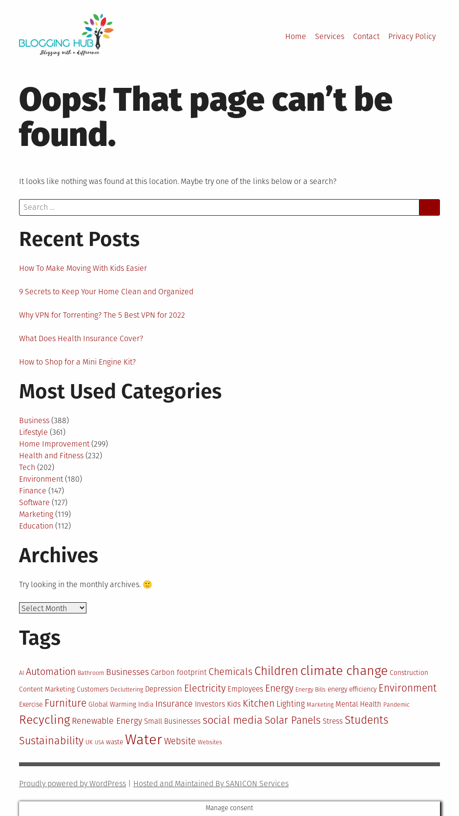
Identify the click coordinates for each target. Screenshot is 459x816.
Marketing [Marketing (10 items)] (320, 704)
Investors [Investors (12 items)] (210, 704)
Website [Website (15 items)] (180, 741)
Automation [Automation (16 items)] (51, 671)
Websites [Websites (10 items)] (210, 742)
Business (34, 420)
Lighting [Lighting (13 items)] (290, 704)
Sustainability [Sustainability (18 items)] (51, 740)
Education (36, 525)
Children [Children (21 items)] (276, 671)
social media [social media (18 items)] (233, 720)
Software (34, 502)
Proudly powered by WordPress (72, 783)
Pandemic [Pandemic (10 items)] (396, 704)
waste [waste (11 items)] (114, 742)
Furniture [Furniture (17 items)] (65, 703)
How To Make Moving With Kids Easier (83, 268)
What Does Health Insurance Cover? (81, 338)
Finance (32, 490)
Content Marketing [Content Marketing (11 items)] (47, 689)
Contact (366, 36)
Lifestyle (33, 432)
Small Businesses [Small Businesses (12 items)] (172, 721)
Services (329, 36)
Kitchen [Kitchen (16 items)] (258, 703)
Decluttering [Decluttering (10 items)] (126, 689)
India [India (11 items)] (145, 704)
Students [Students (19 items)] (366, 720)
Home (295, 36)
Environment (41, 479)
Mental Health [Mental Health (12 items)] (358, 704)
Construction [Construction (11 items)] (409, 673)
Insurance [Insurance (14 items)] (174, 703)
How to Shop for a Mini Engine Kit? (77, 362)
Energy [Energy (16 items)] (279, 688)
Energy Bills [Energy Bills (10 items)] (310, 689)
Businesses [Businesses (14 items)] (127, 672)
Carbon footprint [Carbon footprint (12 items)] (179, 672)
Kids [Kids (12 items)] (234, 704)
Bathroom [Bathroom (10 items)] (91, 673)
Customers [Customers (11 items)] (92, 689)
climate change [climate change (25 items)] (344, 670)
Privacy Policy (412, 36)
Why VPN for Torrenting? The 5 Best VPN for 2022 (102, 315)
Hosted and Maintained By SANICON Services (211, 783)
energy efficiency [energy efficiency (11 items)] (352, 689)
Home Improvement (54, 444)
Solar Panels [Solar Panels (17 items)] (293, 720)
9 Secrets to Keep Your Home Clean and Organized (106, 291)
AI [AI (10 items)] (21, 673)
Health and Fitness (51, 455)
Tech (27, 467)
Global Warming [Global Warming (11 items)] (112, 704)
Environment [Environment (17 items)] (407, 688)
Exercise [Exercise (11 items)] (30, 704)
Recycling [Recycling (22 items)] (44, 720)
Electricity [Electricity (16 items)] (205, 688)
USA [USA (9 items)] (99, 742)
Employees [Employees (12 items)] (245, 689)
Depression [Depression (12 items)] (163, 689)
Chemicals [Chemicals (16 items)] (230, 671)
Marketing (36, 514)
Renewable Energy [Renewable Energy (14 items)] (107, 720)
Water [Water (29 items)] (143, 739)
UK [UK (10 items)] (89, 742)
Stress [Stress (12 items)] (333, 721)
